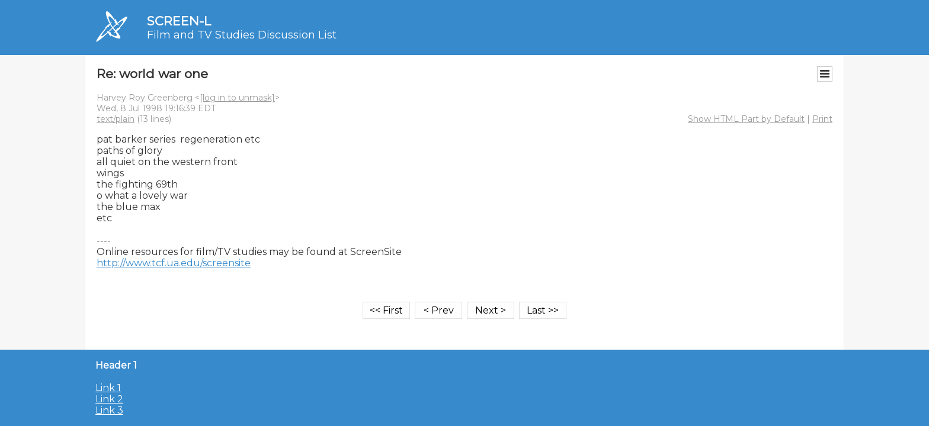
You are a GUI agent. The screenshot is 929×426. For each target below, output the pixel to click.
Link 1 (108, 387)
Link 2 (109, 399)
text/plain (115, 119)
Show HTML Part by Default (746, 119)
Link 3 (109, 410)
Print (822, 119)
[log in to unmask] (237, 97)
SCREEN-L (179, 21)
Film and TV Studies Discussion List (242, 34)
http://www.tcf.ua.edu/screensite (174, 263)
